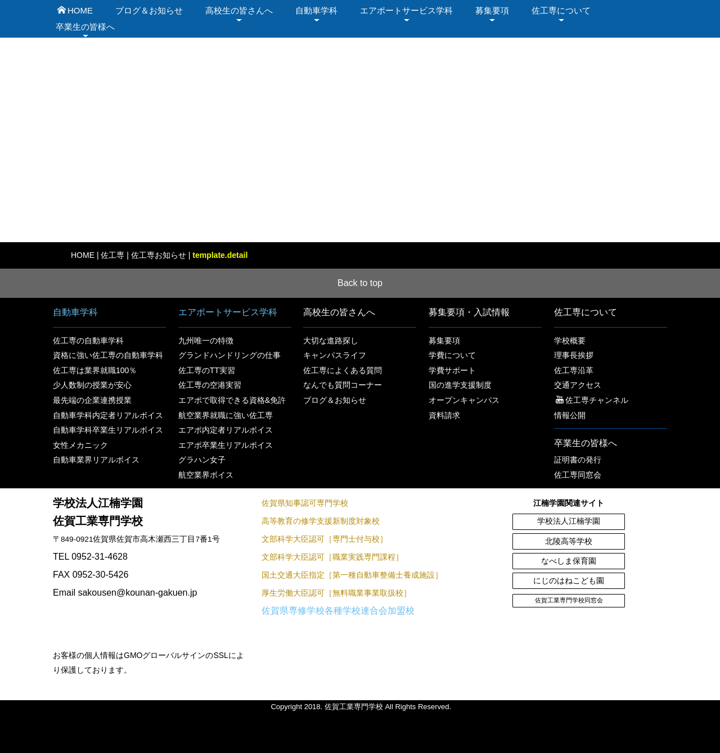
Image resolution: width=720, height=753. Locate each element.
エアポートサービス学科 (406, 10)
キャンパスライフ (334, 355)
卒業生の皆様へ (85, 26)
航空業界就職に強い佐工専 (225, 415)
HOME (75, 10)
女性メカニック (80, 445)
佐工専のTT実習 (206, 370)
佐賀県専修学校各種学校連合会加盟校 (338, 610)
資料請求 (444, 415)
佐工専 (112, 255)
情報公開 (570, 415)
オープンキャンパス (464, 400)
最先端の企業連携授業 (92, 400)
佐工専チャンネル (592, 400)
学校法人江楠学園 (568, 521)
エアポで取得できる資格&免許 (232, 400)
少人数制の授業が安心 (92, 384)
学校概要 (570, 340)
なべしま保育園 (568, 561)
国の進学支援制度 (460, 384)
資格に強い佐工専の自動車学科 (108, 355)
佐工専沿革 (573, 370)
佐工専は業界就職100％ (95, 370)
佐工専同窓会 (577, 474)
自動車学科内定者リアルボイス (108, 415)
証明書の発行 (577, 459)
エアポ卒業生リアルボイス (225, 445)
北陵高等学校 (568, 541)
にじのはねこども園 (568, 581)
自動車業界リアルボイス (96, 459)
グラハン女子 (202, 459)
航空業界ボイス (205, 474)
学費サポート (452, 370)
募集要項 (492, 10)
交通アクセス (577, 384)
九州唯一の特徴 (205, 340)
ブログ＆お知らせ (149, 10)
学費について (452, 355)
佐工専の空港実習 (209, 384)
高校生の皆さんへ (239, 10)
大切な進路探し (330, 340)
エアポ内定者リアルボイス (225, 429)
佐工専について (561, 10)
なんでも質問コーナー (342, 384)
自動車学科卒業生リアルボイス (108, 429)
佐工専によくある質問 (342, 370)
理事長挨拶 (573, 355)
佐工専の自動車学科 (88, 340)
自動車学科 (316, 10)
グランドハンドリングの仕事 (229, 355)
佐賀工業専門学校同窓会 (569, 600)
